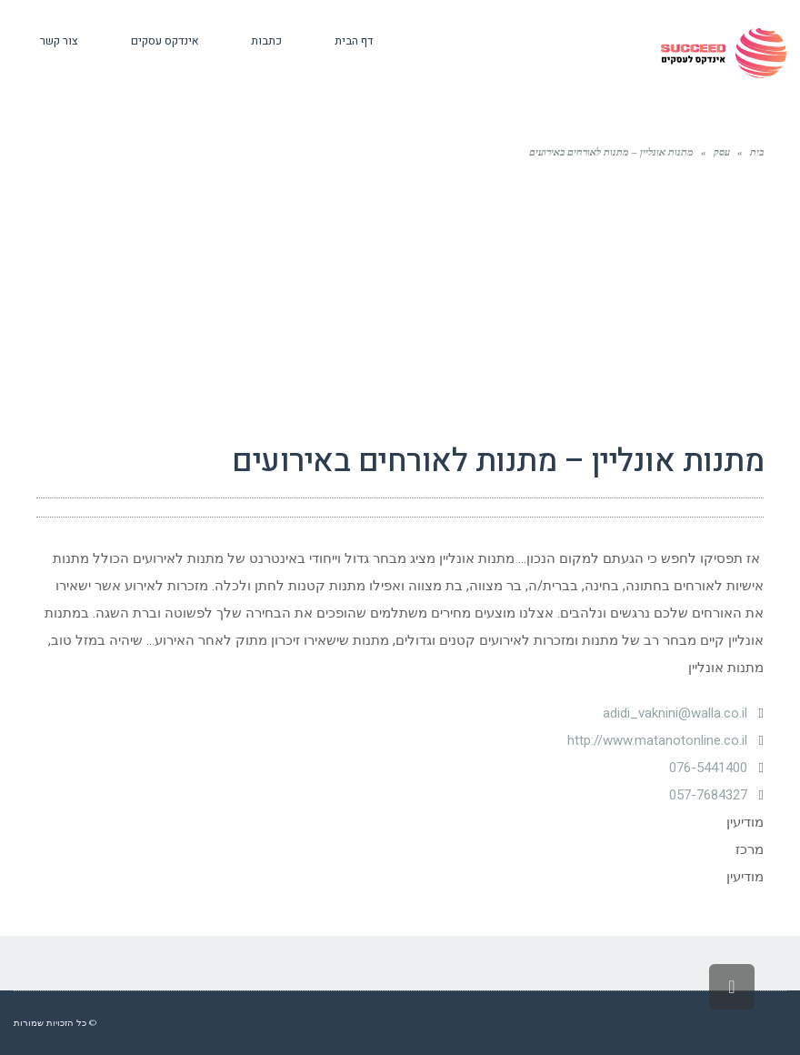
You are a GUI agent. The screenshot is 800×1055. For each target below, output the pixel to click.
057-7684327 (708, 795)
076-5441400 (708, 767)
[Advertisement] (400, 298)
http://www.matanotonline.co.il (657, 740)
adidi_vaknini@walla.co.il (675, 713)
